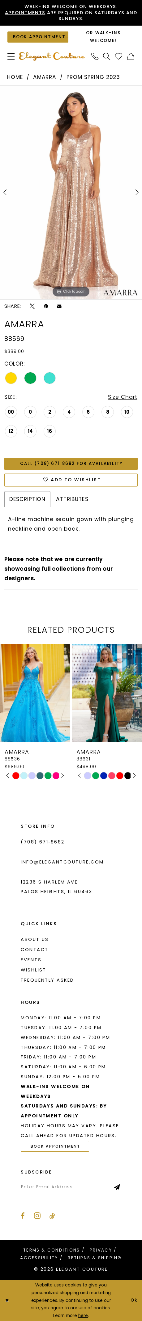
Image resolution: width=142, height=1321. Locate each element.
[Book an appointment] (37, 37)
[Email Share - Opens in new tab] (59, 306)
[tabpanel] (71, 192)
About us (35, 939)
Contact (34, 949)
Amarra (44, 77)
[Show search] (107, 56)
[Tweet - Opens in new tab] (32, 306)
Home (15, 77)
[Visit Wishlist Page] (119, 56)
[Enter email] (70, 1187)
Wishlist (33, 970)
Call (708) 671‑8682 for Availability (71, 463)
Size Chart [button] (123, 397)
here (83, 1316)
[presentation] (35, 693)
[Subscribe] (117, 1187)
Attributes (72, 499)
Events (31, 960)
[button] (11, 56)
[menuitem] (11, 56)
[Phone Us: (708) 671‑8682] (95, 56)
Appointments (25, 13)
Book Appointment (55, 1146)
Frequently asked (47, 980)
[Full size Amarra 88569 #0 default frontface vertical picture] (71, 192)
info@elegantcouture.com (62, 862)
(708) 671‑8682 (42, 842)
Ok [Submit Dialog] (134, 1300)
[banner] (52, 56)
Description (27, 499)
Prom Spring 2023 (93, 77)
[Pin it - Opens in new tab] (46, 306)
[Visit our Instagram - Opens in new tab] (37, 1215)
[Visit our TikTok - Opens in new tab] (52, 1215)
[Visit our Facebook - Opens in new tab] (23, 1215)
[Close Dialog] (7, 1300)
